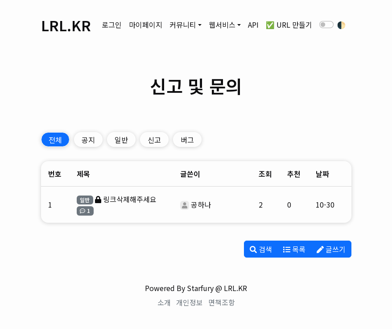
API (253, 24)
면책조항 (221, 302)
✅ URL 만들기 (289, 24)
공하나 (201, 204)
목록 (294, 249)
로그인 (112, 24)
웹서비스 (222, 24)
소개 (164, 302)
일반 (121, 139)
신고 (154, 139)
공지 (88, 139)
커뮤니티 (182, 24)
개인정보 (189, 302)
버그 (187, 139)
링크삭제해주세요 (130, 199)
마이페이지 (145, 24)
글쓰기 (331, 249)
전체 (55, 139)
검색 (261, 249)
